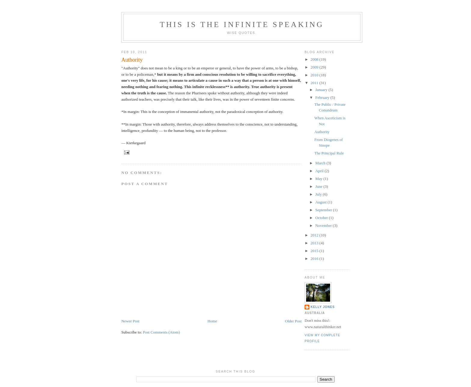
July (319, 194)
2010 (315, 75)
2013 (315, 243)
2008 (315, 59)
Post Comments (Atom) (161, 332)
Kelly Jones (323, 307)
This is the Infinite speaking (242, 24)
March (321, 163)
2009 (315, 67)
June (319, 186)
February (322, 97)
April (320, 171)
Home (212, 321)
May (319, 178)
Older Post (293, 321)
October (322, 217)
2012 (315, 235)
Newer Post (130, 321)
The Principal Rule (329, 153)
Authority (132, 60)
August (321, 202)
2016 (315, 258)
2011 (315, 83)
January (322, 89)
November (324, 225)
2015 (315, 250)
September (324, 210)
